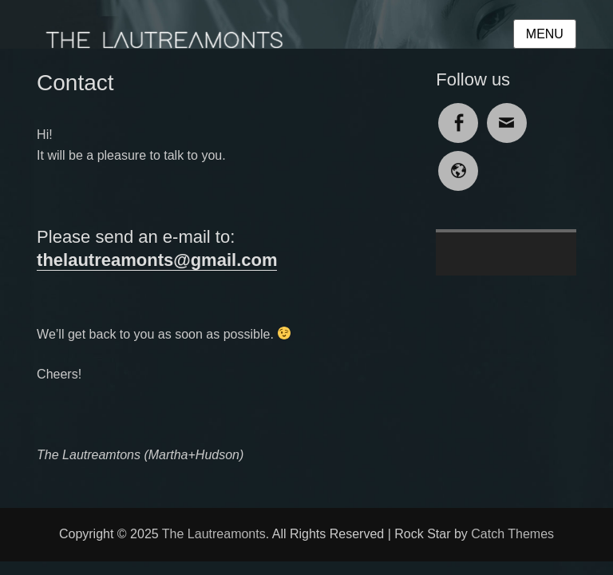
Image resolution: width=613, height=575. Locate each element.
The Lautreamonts (214, 534)
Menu (545, 34)
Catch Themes (512, 534)
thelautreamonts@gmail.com (157, 260)
